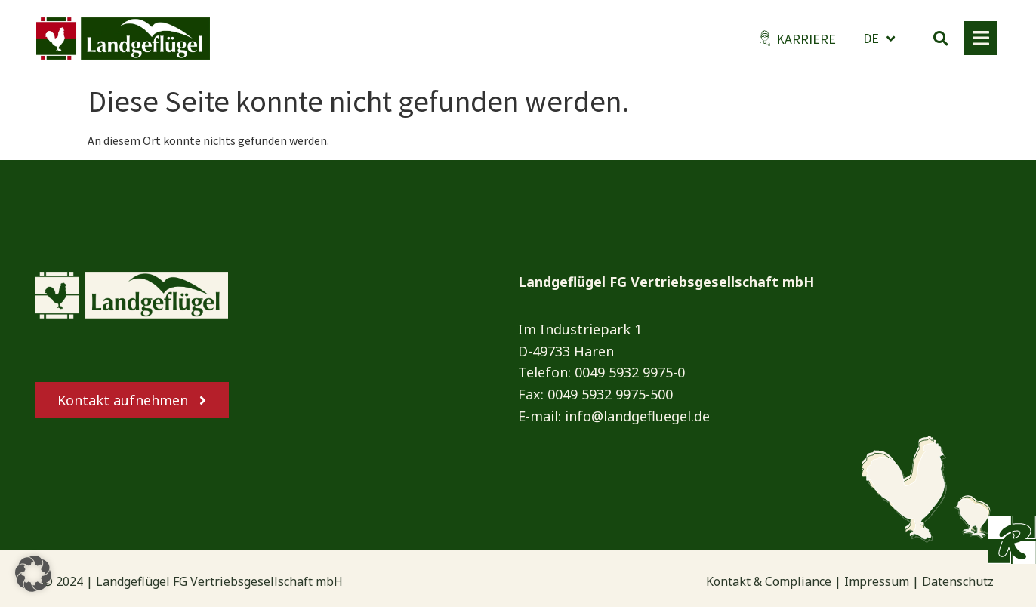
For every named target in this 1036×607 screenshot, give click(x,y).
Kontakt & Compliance (768, 581)
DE (879, 38)
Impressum (876, 581)
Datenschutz (958, 581)
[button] (941, 38)
